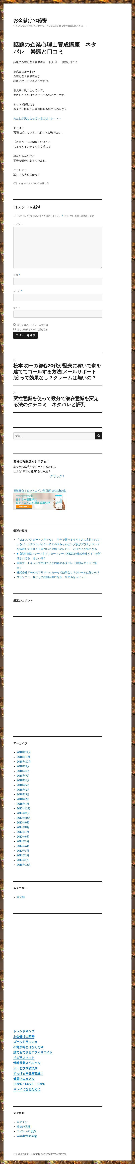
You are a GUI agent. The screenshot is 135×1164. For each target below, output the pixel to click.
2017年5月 (23, 841)
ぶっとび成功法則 (25, 1068)
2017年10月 (24, 817)
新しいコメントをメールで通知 (32, 324)
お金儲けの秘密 (30, 20)
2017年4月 (23, 846)
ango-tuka (24, 183)
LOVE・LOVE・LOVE (29, 1084)
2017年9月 (23, 822)
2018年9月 (23, 766)
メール (18, 291)
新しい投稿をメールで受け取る (32, 329)
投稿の (23, 1126)
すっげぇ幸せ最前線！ (28, 1073)
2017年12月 (23, 808)
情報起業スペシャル (26, 1063)
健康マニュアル (23, 1079)
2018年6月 (23, 780)
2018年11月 (23, 757)
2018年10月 (24, 761)
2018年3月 (23, 794)
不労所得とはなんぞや (28, 1047)
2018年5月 (23, 785)
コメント (18, 224)
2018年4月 (23, 789)
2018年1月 (23, 803)
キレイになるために (26, 1089)
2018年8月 (23, 771)
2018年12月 (24, 752)
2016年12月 (24, 864)
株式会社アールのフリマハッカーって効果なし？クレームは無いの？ (58, 572)
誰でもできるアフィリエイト (32, 1052)
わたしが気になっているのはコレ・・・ (37, 118)
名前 (16, 274)
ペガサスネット (23, 1058)
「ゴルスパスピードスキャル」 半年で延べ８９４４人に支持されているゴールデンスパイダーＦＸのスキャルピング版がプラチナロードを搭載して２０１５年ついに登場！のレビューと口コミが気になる (58, 544)
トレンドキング (23, 1031)
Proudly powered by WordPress (49, 1154)
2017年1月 (23, 860)
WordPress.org (27, 1136)
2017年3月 (23, 850)
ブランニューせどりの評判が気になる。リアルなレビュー (51, 577)
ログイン (22, 1121)
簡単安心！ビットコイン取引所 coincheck (39, 490)
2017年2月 (23, 855)
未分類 (21, 897)
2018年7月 (23, 775)
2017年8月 (23, 827)
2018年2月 (23, 799)
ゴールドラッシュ (25, 1042)
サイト (16, 307)
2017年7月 (23, 832)
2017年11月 (23, 813)
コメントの (26, 1131)
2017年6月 (23, 836)
